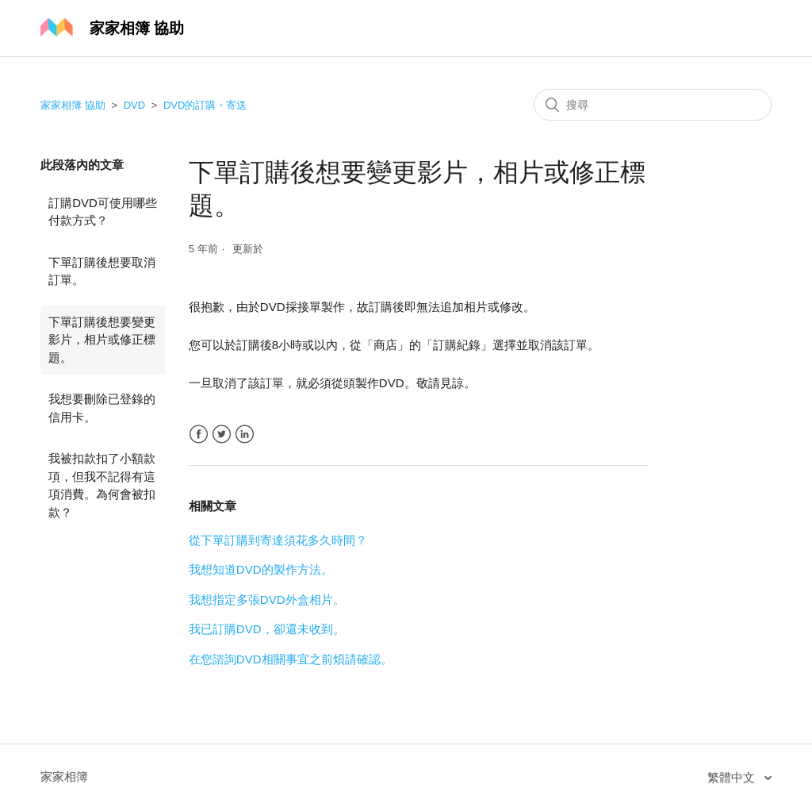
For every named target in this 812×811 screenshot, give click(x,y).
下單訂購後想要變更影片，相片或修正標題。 (101, 339)
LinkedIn (245, 434)
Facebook (199, 434)
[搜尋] (653, 105)
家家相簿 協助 (72, 105)
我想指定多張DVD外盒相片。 (267, 599)
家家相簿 (64, 776)
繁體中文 (732, 777)
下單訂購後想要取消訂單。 (101, 271)
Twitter (222, 434)
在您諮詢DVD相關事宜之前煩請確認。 (291, 659)
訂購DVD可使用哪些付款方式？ (102, 212)
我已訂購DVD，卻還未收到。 (267, 629)
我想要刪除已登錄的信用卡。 (101, 408)
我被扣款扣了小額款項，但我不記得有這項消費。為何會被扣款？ (101, 485)
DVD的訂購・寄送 (205, 105)
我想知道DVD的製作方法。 (261, 569)
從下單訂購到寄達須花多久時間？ (278, 540)
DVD (134, 105)
